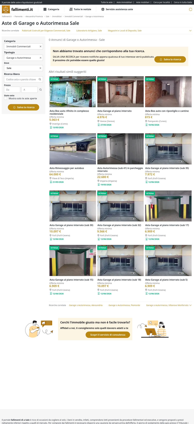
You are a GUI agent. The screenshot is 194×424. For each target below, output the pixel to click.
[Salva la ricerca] (23, 107)
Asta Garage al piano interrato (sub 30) (71, 225)
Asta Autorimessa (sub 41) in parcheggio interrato (120, 169)
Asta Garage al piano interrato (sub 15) (71, 279)
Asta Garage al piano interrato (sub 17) (167, 225)
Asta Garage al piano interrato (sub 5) (166, 279)
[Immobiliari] (57, 16)
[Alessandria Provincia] (34, 16)
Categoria (9, 41)
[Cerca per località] (161, 2)
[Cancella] (40, 46)
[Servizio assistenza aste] (117, 9)
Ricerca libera (12, 74)
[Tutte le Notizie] (80, 9)
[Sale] (47, 16)
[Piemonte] (18, 16)
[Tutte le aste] (107, 2)
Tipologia (9, 52)
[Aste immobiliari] (124, 2)
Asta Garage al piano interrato (115, 110)
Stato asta (9, 95)
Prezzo (7, 85)
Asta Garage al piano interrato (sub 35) (167, 168)
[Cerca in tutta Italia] (183, 2)
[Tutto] (23, 46)
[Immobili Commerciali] (73, 16)
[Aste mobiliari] (143, 2)
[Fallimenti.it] (7, 16)
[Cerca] (40, 79)
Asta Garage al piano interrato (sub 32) (119, 225)
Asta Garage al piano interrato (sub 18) (119, 279)
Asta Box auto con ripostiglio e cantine (167, 110)
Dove (6, 63)
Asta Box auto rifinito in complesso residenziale (69, 112)
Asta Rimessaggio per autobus (67, 168)
